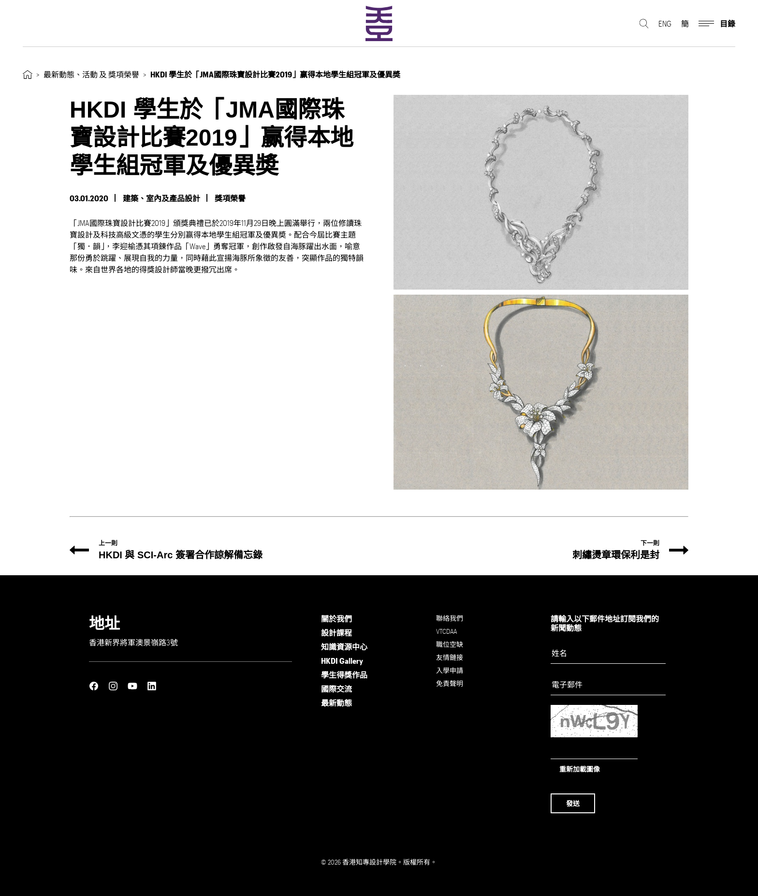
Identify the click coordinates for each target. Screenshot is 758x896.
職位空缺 (449, 644)
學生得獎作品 (344, 674)
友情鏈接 (449, 657)
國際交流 (336, 688)
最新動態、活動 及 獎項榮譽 (91, 74)
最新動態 (336, 702)
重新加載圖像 (579, 769)
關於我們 (336, 618)
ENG (664, 24)
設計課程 (336, 632)
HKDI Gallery (342, 660)
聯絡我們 (449, 618)
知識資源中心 (344, 646)
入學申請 (449, 670)
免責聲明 (449, 683)
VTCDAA (446, 631)
